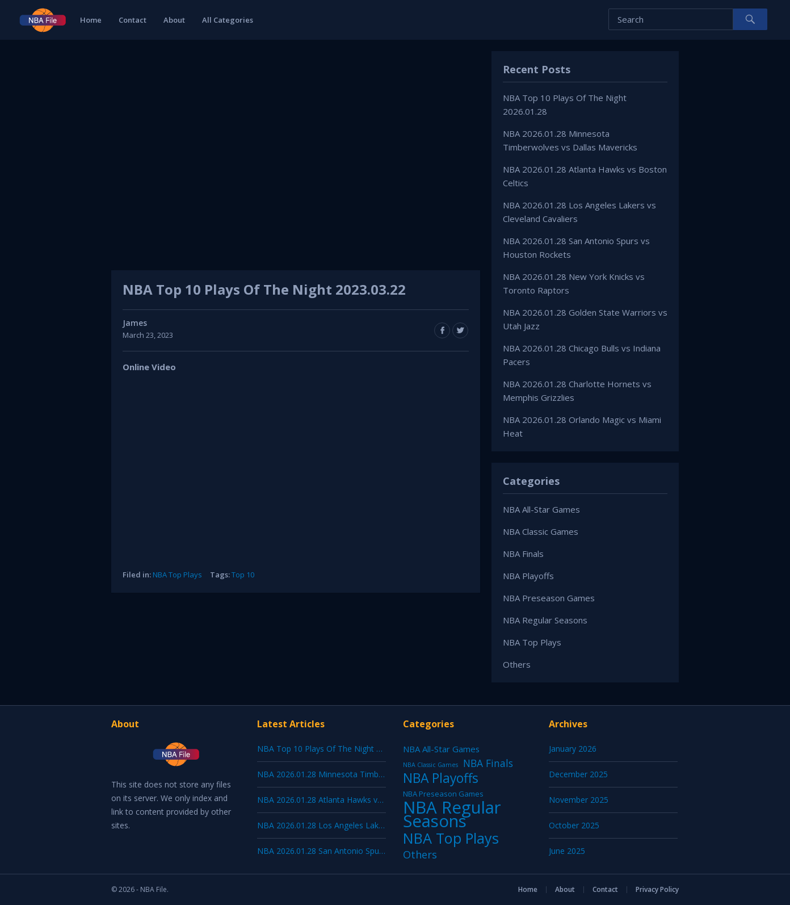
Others (517, 664)
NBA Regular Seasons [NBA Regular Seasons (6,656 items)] (452, 814)
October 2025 (574, 825)
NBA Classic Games (540, 531)
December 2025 (578, 774)
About (174, 20)
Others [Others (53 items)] (420, 854)
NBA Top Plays (177, 574)
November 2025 (578, 799)
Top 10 (243, 574)
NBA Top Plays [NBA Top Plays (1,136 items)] (451, 838)
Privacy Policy (657, 889)
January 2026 (572, 748)
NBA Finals (523, 553)
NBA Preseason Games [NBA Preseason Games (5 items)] (443, 794)
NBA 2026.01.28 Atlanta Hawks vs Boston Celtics (347, 799)
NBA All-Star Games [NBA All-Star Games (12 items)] (441, 749)
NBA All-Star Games (541, 509)
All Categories (227, 20)
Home (91, 20)
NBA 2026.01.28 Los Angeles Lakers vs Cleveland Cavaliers (365, 825)
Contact (132, 20)
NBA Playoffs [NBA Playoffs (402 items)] (440, 778)
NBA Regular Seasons (545, 620)
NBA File (153, 889)
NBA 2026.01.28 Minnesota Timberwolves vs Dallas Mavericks (371, 774)
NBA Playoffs (528, 575)
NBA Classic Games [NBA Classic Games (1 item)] (430, 765)
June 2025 (567, 850)
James (135, 322)
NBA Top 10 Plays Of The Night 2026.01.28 (336, 748)
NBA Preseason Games (549, 598)
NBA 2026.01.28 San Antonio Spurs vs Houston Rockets (359, 850)
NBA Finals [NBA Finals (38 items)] (488, 763)
